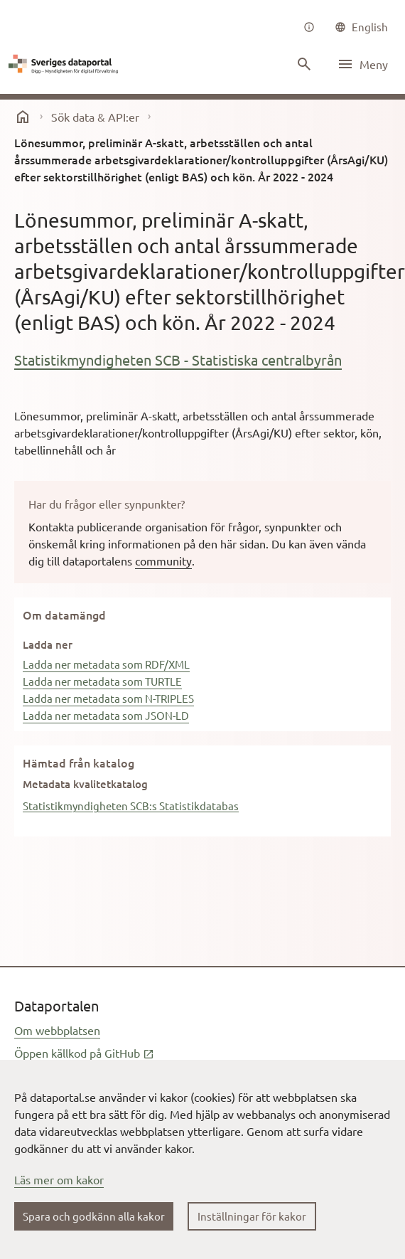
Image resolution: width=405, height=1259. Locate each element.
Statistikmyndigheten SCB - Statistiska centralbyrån (178, 359)
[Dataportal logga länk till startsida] (65, 64)
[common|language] (361, 27)
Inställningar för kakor (252, 1216)
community (163, 560)
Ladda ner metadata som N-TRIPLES (108, 698)
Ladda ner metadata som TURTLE (102, 681)
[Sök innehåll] (304, 64)
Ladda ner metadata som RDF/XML (106, 664)
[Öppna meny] (362, 64)
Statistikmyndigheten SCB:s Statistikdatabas (131, 805)
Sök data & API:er (95, 117)
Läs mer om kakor (59, 1179)
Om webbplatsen (57, 1030)
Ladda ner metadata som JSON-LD (106, 715)
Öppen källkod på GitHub (84, 1053)
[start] (22, 116)
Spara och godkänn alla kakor (94, 1216)
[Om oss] (309, 27)
